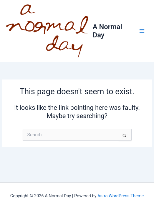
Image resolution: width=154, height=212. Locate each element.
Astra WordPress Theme (120, 195)
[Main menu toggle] (142, 31)
